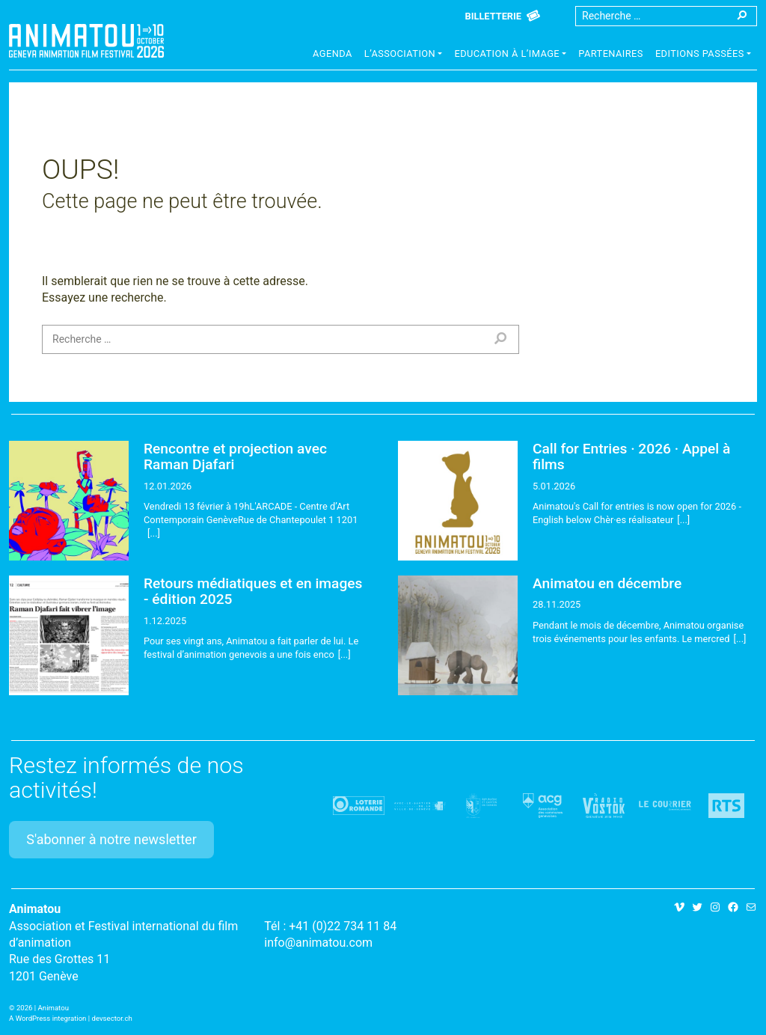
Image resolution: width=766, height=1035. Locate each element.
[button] (403, 55)
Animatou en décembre (607, 583)
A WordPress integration (47, 1018)
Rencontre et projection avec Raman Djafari (235, 456)
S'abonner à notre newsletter (111, 839)
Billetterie (493, 16)
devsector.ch (112, 1018)
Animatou (86, 41)
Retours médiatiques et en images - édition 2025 (253, 591)
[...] (153, 533)
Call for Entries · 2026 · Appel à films (631, 456)
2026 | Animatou (42, 1008)
